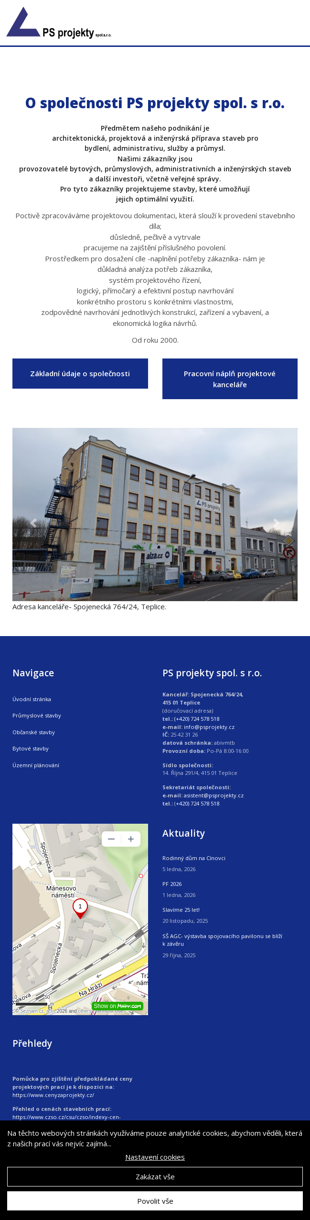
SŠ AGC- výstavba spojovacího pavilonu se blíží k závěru (222, 940)
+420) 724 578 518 (197, 803)
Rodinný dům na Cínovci (193, 858)
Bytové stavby (30, 748)
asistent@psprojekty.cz (214, 795)
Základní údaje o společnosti (80, 373)
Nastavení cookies (155, 1157)
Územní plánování (35, 765)
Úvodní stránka (31, 699)
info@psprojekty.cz (209, 726)
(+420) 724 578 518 (196, 718)
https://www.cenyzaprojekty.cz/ (53, 1094)
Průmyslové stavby (36, 715)
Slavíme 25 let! (181, 909)
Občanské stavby (33, 732)
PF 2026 (172, 883)
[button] (33, 523)
